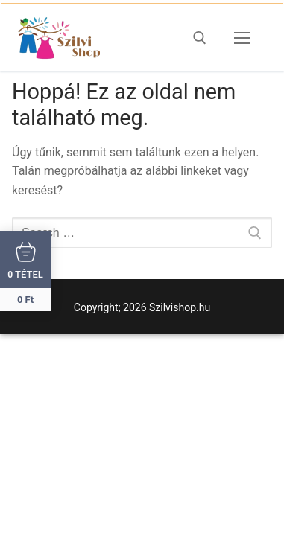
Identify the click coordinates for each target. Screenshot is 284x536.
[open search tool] (199, 38)
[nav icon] (242, 38)
